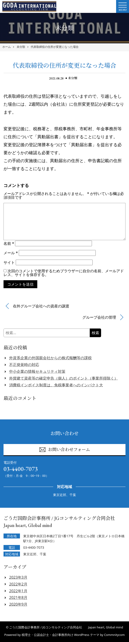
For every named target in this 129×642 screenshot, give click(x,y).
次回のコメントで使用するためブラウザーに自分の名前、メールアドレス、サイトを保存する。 (64, 272)
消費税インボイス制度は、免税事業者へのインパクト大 (56, 385)
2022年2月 (18, 584)
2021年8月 (18, 597)
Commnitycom (114, 635)
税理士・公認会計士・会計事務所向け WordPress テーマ (60, 635)
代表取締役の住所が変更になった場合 (55, 47)
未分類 (21, 47)
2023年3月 (18, 577)
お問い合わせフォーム (64, 449)
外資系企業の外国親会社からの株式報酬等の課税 (50, 357)
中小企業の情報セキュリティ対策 (37, 371)
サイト (9, 262)
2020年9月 (18, 604)
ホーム (6, 47)
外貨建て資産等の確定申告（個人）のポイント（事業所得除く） (63, 378)
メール (11, 252)
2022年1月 (18, 590)
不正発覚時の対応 (24, 364)
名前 (9, 243)
